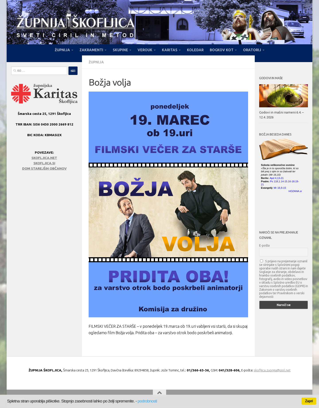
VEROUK (145, 50)
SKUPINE (120, 50)
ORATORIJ (252, 50)
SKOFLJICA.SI (44, 163)
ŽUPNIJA (62, 50)
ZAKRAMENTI (91, 50)
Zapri (309, 401)
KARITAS (169, 50)
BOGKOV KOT (221, 50)
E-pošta (264, 245)
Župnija (96, 62)
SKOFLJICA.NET (44, 158)
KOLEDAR (195, 50)
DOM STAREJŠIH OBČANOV (44, 168)
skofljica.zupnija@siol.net (272, 370)
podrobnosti (147, 401)
